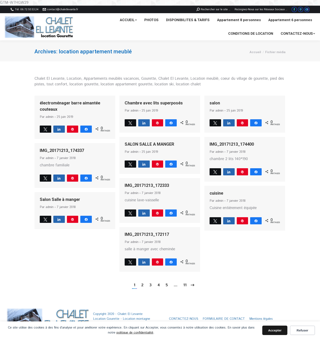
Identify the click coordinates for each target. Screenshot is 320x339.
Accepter (275, 330)
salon (215, 102)
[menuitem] (128, 20)
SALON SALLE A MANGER (149, 144)
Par (47, 117)
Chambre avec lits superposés (154, 102)
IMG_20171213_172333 (147, 185)
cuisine (216, 193)
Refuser (302, 330)
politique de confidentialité (134, 332)
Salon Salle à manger (60, 199)
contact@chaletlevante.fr (60, 10)
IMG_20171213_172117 (147, 234)
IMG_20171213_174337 (62, 150)
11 (185, 285)
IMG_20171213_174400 (232, 144)
